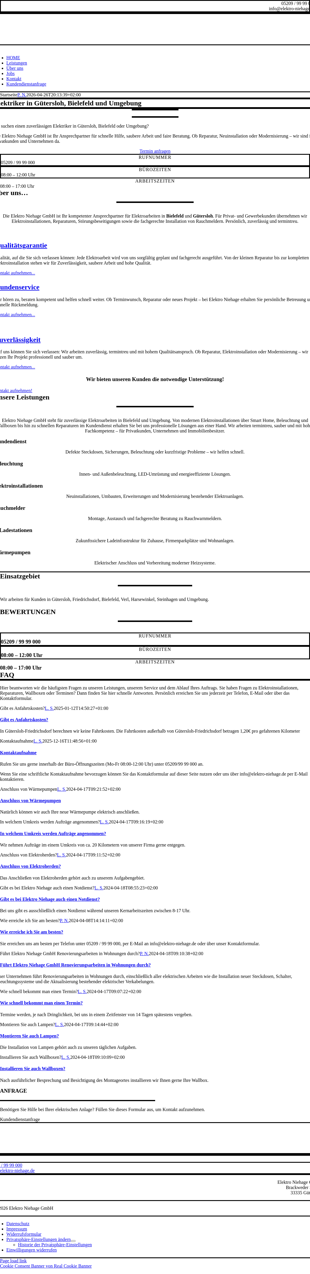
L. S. (49, 708)
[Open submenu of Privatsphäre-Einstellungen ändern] (73, 1241)
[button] (38, 1239)
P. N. (22, 94)
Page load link (13, 1260)
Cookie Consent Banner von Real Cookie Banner (46, 1265)
